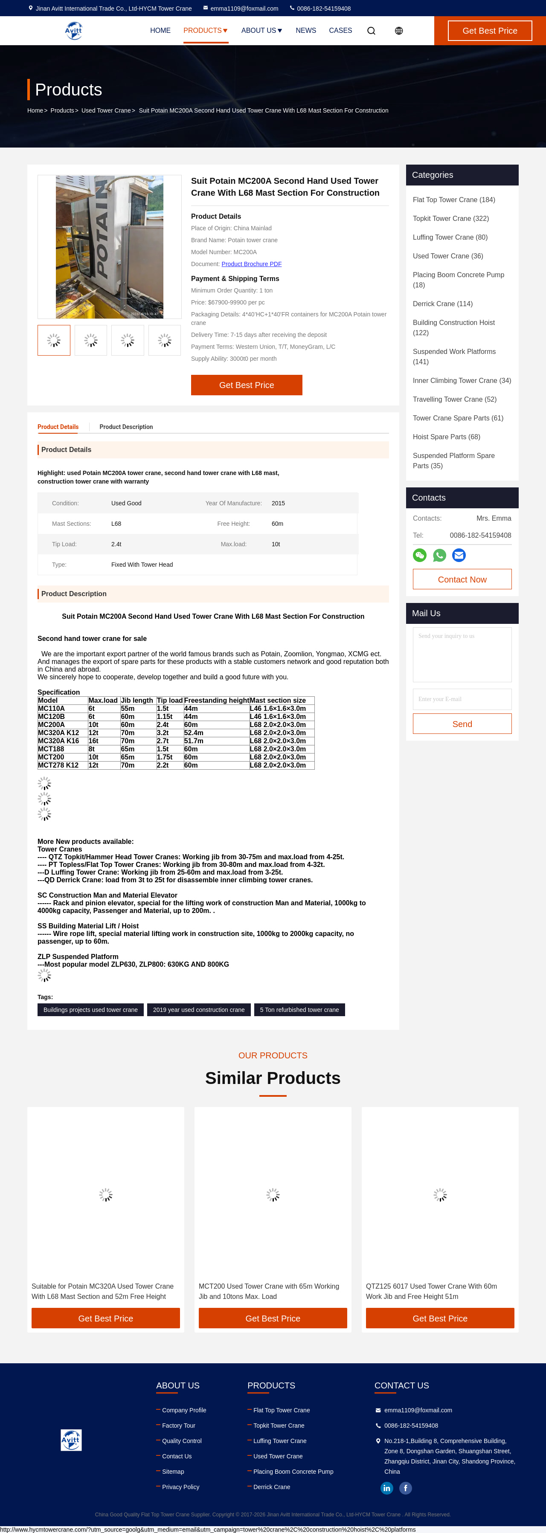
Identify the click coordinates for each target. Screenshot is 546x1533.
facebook (405, 1488)
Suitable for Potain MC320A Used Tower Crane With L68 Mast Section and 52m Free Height (103, 1291)
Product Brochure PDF (252, 264)
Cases (340, 30)
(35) (454, 460)
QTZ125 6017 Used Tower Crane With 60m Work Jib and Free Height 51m (431, 1291)
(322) (451, 218)
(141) (454, 356)
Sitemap (173, 1471)
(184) (454, 199)
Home (160, 30)
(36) (448, 256)
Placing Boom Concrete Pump (293, 1471)
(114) (443, 303)
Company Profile (184, 1410)
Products (206, 30)
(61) (458, 418)
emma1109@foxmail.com (240, 8)
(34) (462, 380)
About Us (262, 30)
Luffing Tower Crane (280, 1440)
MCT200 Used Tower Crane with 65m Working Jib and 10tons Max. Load (269, 1291)
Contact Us (177, 1456)
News (306, 30)
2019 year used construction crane (199, 1009)
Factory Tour (178, 1425)
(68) (446, 436)
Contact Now (462, 579)
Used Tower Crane (106, 110)
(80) (450, 237)
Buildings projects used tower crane (91, 1009)
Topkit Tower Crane (279, 1425)
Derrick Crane (271, 1487)
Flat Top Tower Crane (281, 1410)
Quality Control (182, 1440)
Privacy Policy (180, 1487)
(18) (458, 280)
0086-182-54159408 (320, 8)
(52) (455, 399)
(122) (454, 327)
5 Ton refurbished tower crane (299, 1009)
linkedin (386, 1488)
